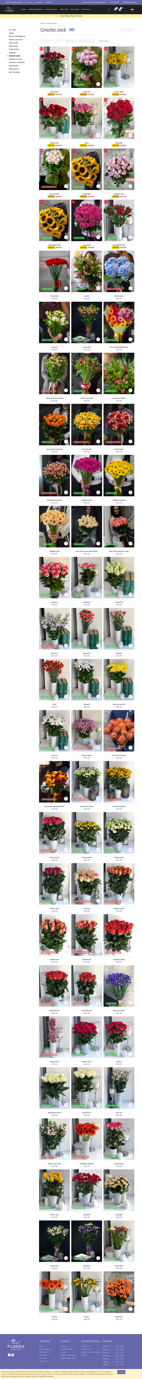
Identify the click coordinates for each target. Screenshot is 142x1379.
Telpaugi (12, 52)
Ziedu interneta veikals (13, 2)
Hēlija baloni (14, 69)
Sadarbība (39, 2)
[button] (132, 9)
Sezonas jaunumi (51, 9)
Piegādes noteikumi (67, 1349)
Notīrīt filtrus (104, 41)
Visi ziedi (12, 30)
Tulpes (23, 9)
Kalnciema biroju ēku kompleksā (94, 2)
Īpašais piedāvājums (36, 9)
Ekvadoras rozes (15, 59)
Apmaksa (63, 1352)
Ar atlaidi (46, 41)
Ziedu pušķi (64, 9)
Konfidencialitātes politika (68, 1358)
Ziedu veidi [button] (70, 41)
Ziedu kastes (86, 9)
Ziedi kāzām (14, 65)
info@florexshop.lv (129, 2)
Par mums (29, 2)
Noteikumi (64, 1346)
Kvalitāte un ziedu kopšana (69, 1355)
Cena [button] (58, 41)
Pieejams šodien (87, 41)
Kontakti (49, 2)
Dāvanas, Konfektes (17, 62)
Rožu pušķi (75, 9)
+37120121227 (114, 2)
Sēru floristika (14, 72)
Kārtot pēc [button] (126, 30)
